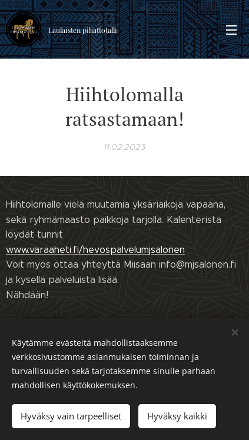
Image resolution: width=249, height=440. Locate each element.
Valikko (231, 30)
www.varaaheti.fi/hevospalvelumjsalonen (95, 249)
